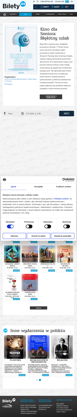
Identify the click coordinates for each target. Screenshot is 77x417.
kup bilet (16, 242)
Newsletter (25, 409)
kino (25, 14)
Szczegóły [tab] (38, 187)
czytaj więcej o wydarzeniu (50, 96)
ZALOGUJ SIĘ (59, 1)
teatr (38, 14)
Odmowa (14, 236)
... (71, 14)
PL (67, 1)
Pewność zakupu (62, 406)
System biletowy (44, 407)
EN (72, 1)
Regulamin (60, 404)
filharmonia (50, 14)
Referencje (42, 409)
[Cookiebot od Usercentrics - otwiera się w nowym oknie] (64, 180)
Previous (32, 380)
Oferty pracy (61, 412)
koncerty (13, 14)
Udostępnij (8, 84)
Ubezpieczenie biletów (28, 413)
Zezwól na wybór (39, 236)
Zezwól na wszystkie (62, 236)
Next (44, 380)
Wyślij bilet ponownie (28, 407)
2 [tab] (40, 380)
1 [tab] (37, 380)
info (66, 113)
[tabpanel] (15, 356)
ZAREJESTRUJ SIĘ (46, 1)
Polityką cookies (61, 199)
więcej (38, 308)
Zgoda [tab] (13, 187)
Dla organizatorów (45, 405)
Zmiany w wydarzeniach (29, 411)
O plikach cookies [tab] (63, 187)
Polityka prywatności (64, 410)
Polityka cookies (62, 408)
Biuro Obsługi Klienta (28, 405)
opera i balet (62, 14)
